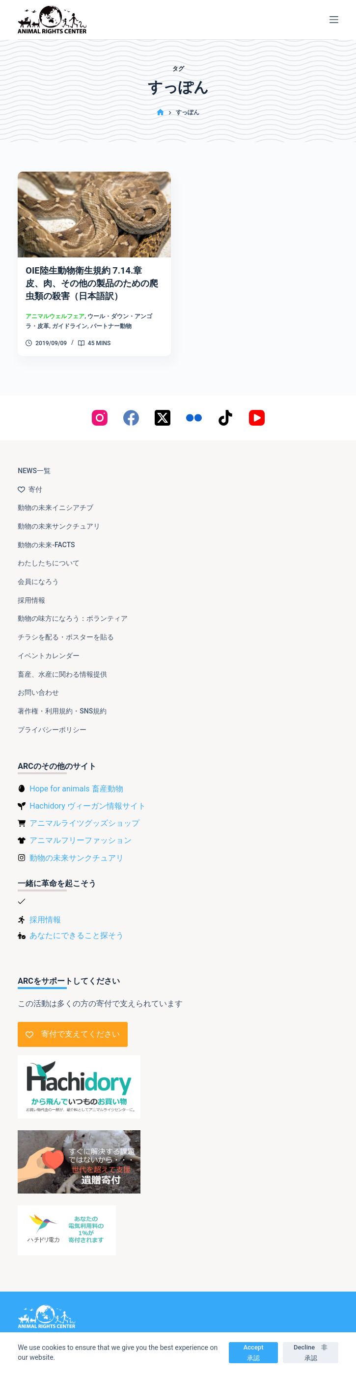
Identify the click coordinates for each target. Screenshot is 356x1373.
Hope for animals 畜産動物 (76, 779)
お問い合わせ (38, 683)
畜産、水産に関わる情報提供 (62, 664)
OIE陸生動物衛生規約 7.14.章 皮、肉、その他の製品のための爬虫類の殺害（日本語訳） (95, 283)
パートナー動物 (111, 326)
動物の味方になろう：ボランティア (73, 609)
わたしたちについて (49, 554)
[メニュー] (333, 19)
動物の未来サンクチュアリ (59, 517)
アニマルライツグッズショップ (84, 813)
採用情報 (31, 591)
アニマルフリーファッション (80, 831)
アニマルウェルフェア (55, 316)
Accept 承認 (257, 1352)
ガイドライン (69, 326)
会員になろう (38, 572)
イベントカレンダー (49, 646)
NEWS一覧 (34, 461)
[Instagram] (100, 408)
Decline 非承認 (311, 1352)
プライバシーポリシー (52, 720)
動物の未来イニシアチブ (55, 498)
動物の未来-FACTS (46, 535)
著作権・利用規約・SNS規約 (62, 702)
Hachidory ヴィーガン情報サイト (87, 796)
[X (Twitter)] (162, 408)
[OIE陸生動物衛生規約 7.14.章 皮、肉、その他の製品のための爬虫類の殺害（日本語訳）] (94, 214)
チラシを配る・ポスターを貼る (66, 628)
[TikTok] (225, 408)
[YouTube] (257, 408)
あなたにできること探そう (76, 925)
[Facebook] (131, 408)
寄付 (30, 479)
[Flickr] (194, 408)
